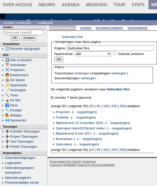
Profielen (62, 117)
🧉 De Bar (13, 100)
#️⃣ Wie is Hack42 (18, 60)
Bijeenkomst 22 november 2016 (79, 123)
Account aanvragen (17, 23)
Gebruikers (64, 144)
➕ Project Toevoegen (21, 136)
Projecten (63, 112)
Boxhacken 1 (65, 139)
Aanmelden (45, 23)
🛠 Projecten (15, 70)
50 (98, 106)
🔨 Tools (11, 95)
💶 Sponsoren (16, 120)
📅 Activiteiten (15, 65)
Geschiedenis (137, 28)
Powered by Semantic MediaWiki (96, 165)
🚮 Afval (11, 105)
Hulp (9, 16)
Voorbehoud (89, 161)
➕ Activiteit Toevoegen (22, 131)
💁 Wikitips (13, 115)
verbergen (81, 73)
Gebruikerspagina (62, 28)
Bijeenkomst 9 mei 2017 (74, 133)
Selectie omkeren (131, 54)
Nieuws (47, 5)
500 (122, 106)
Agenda (71, 5)
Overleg (85, 28)
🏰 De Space (15, 80)
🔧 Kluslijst (13, 110)
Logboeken (13, 163)
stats (138, 5)
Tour (119, 5)
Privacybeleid (57, 161)
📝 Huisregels (15, 90)
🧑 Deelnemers (16, 75)
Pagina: (60, 48)
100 (106, 106)
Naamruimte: (64, 54)
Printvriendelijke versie (22, 182)
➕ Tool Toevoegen (19, 141)
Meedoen (96, 5)
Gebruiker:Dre (72, 37)
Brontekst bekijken (109, 28)
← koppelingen (84, 112)
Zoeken (8, 27)
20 (92, 106)
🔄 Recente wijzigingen (22, 49)
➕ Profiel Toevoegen (21, 147)
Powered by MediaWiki (63, 165)
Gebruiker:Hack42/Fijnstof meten (80, 128)
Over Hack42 (17, 5)
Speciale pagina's (18, 178)
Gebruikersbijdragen (20, 158)
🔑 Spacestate (16, 85)
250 (114, 106)
